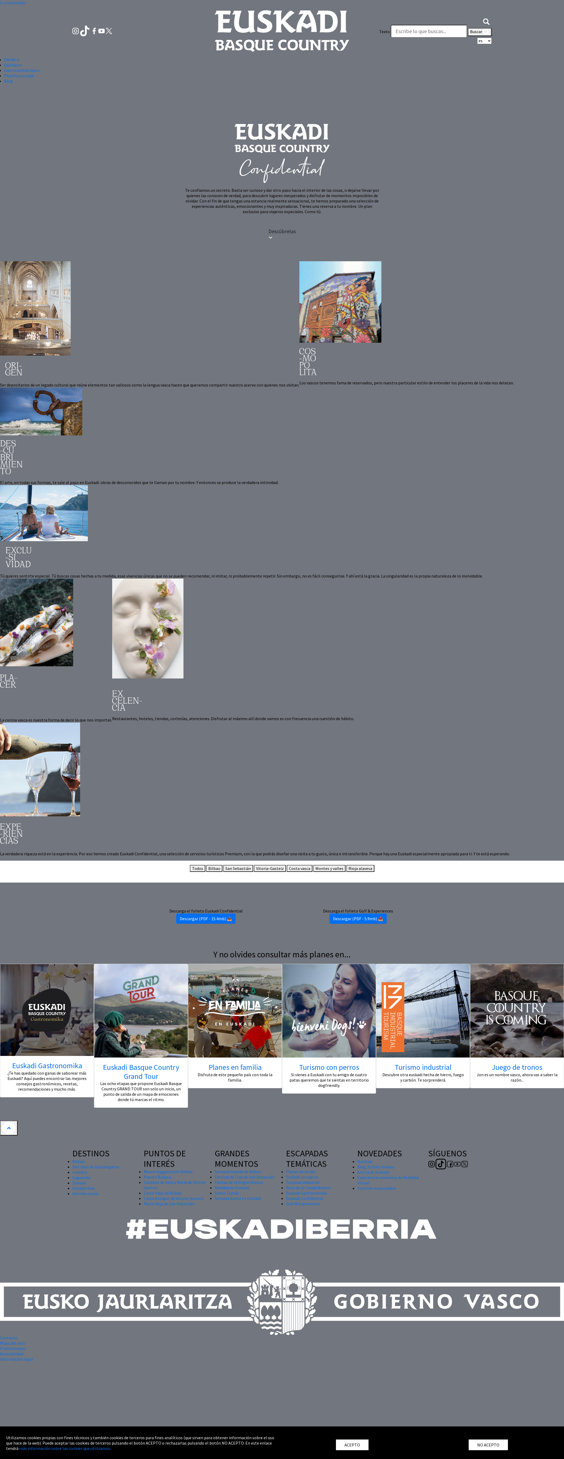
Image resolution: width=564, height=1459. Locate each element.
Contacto (8, 1337)
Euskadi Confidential (305, 1198)
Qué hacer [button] (13, 65)
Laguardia (81, 1177)
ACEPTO (352, 1445)
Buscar (479, 32)
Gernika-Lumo (85, 1193)
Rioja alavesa (360, 868)
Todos (197, 868)
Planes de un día (300, 1171)
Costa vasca (299, 868)
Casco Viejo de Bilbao (163, 1193)
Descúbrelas (282, 234)
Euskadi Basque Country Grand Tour (141, 1071)
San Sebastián (238, 868)
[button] (486, 21)
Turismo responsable (376, 1188)
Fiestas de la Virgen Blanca (239, 1182)
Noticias (365, 1161)
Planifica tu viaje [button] (19, 75)
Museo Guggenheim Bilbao (168, 1171)
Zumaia (79, 1182)
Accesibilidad (12, 1353)
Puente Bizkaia (157, 1177)
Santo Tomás (227, 1193)
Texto (384, 31)
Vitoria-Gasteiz (270, 868)
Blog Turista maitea (375, 1166)
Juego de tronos (517, 1067)
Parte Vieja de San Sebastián (169, 1203)
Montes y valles (329, 868)
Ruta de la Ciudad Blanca (308, 1187)
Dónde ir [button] (11, 59)
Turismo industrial (423, 1067)
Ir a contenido (12, 2)
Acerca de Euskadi (373, 1172)
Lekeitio (79, 1172)
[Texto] (429, 31)
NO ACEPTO (488, 1445)
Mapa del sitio (12, 1343)
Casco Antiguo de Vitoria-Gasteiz (173, 1198)
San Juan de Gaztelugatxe (95, 1166)
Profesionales (13, 1348)
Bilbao (214, 868)
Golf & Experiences (303, 1203)
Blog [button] (8, 81)
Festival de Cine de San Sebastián (245, 1177)
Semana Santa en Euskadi (238, 1198)
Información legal (16, 1359)
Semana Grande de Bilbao (238, 1171)
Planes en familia (235, 1067)
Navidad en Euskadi (232, 1187)
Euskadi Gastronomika (47, 1065)
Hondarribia (83, 1188)
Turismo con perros (329, 1067)
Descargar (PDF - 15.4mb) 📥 (206, 918)
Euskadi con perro (302, 1177)
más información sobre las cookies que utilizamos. (65, 1448)
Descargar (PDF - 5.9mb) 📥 (358, 918)
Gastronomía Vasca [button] (21, 70)
